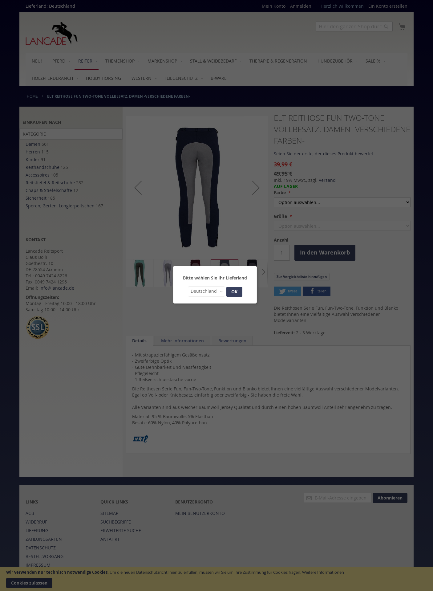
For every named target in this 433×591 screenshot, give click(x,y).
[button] (206, 291)
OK (234, 292)
